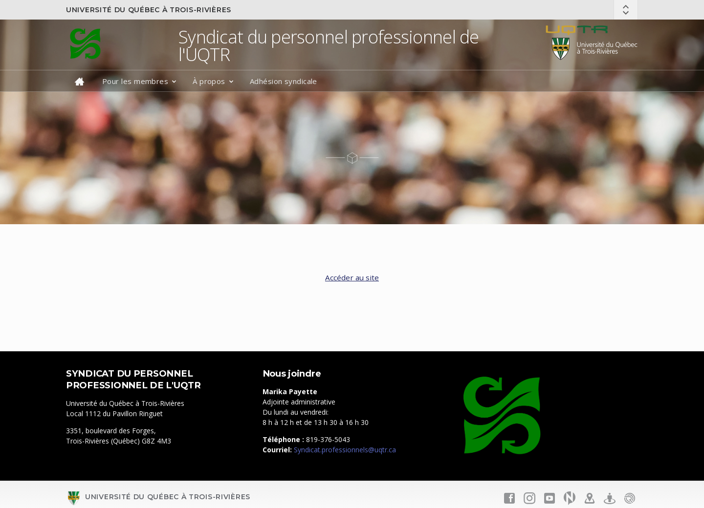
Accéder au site (352, 277)
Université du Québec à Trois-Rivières (148, 9)
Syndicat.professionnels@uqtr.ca (345, 449)
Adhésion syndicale (283, 81)
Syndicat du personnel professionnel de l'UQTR (328, 45)
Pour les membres (135, 81)
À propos (209, 81)
